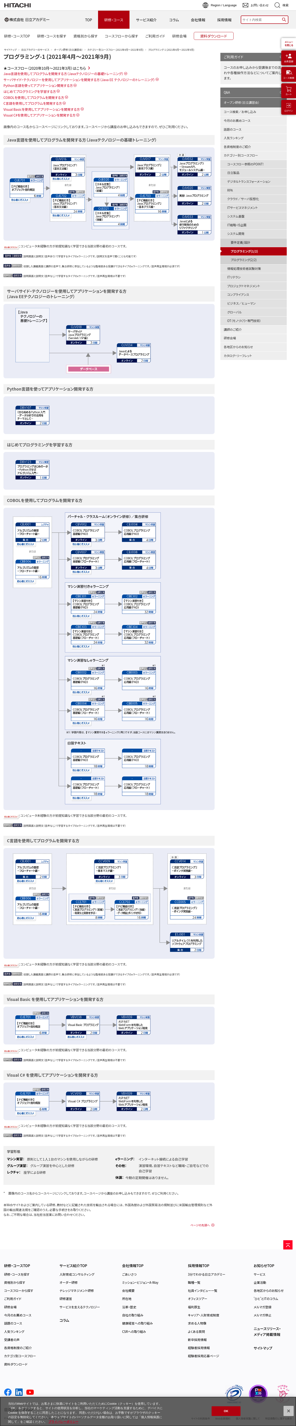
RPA (230, 190)
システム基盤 (236, 216)
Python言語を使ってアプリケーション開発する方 (38, 85)
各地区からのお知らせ (238, 347)
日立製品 (233, 172)
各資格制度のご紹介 (237, 147)
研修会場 (230, 338)
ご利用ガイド (234, 56)
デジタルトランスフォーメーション (249, 181)
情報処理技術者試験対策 (244, 268)
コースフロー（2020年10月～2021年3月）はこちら (46, 68)
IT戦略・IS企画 (237, 225)
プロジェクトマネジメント (243, 286)
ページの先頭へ (200, 1225)
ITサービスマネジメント (242, 207)
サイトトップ (10, 49)
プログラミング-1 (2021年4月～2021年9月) (57, 56)
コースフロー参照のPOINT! (245, 164)
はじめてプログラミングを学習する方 (29, 91)
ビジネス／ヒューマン (241, 303)
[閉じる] (289, 1415)
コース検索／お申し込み (240, 112)
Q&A (227, 92)
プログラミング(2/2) (244, 260)
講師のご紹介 (233, 329)
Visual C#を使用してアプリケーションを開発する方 (39, 115)
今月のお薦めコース (237, 120)
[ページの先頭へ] (288, 1244)
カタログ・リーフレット (238, 355)
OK (226, 1415)
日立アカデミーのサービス (35, 49)
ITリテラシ (234, 277)
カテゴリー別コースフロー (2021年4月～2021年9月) (115, 49)
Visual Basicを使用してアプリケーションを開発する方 (41, 109)
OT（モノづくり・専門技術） (244, 321)
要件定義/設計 (240, 242)
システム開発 (236, 233)
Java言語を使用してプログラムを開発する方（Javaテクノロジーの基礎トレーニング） (63, 73)
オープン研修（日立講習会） (68, 49)
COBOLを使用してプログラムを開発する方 (33, 97)
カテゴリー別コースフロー (241, 155)
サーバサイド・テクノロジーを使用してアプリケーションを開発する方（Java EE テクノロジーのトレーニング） (79, 79)
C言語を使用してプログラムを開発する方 (32, 103)
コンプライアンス (238, 294)
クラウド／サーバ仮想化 (243, 199)
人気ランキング (234, 138)
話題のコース (232, 129)
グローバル (234, 312)
